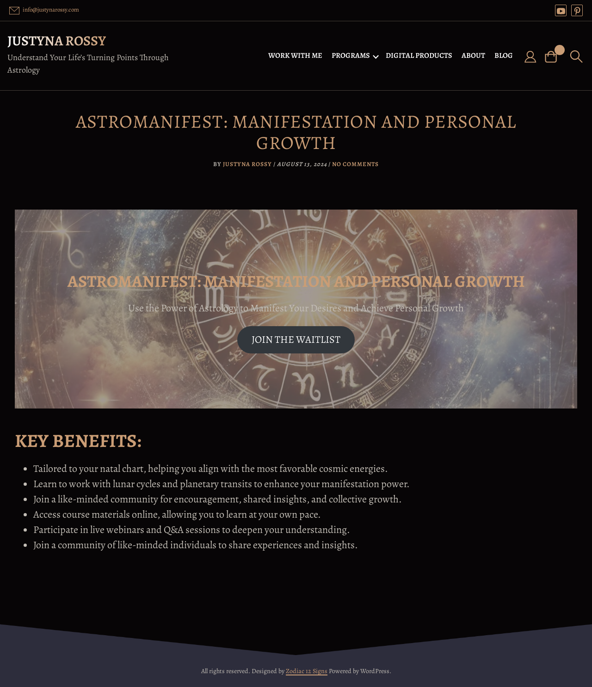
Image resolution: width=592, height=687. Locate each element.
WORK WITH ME (295, 55)
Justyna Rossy (56, 40)
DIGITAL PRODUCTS (419, 55)
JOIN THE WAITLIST (296, 340)
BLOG (503, 55)
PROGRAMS (351, 55)
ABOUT (473, 55)
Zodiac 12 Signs (306, 671)
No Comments (355, 164)
